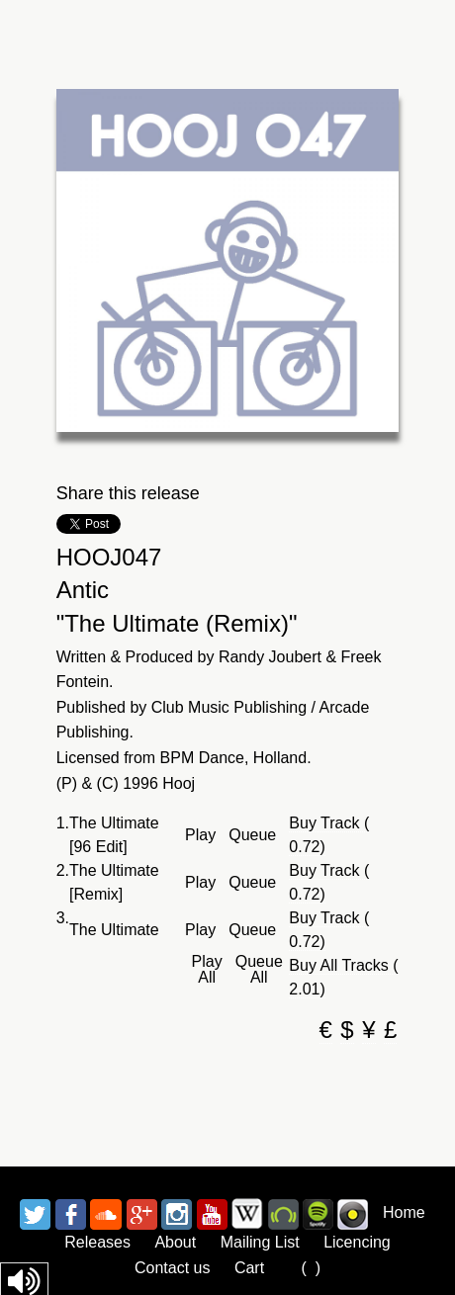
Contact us (172, 1267)
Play (200, 835)
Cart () (277, 1267)
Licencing (357, 1242)
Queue (252, 835)
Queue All (259, 970)
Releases (97, 1242)
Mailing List (260, 1242)
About (175, 1242)
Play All (207, 970)
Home (404, 1212)
